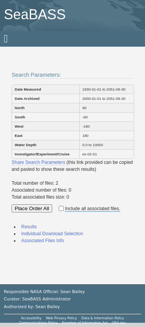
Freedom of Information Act (84, 323)
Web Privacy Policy (61, 318)
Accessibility (31, 318)
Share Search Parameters (38, 162)
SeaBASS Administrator (46, 299)
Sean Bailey (47, 306)
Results (29, 226)
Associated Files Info (42, 240)
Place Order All (32, 208)
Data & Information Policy (102, 318)
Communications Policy (38, 323)
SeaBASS (35, 14)
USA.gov (119, 323)
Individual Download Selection (52, 233)
